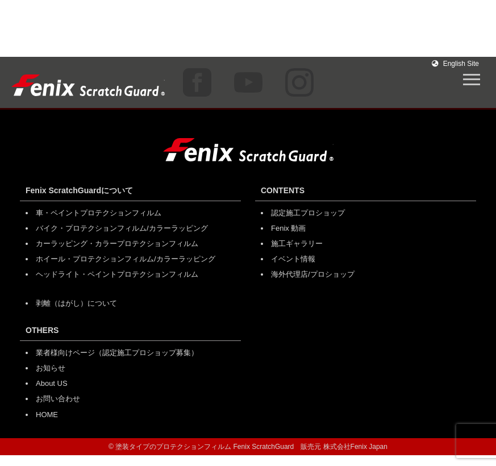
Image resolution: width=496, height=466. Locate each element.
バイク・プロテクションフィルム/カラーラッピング (122, 228)
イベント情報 (293, 259)
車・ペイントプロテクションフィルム (98, 213)
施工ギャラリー (297, 243)
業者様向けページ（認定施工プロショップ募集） (117, 352)
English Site (455, 64)
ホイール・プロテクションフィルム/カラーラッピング (125, 259)
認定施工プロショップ (308, 213)
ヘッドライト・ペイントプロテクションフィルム (117, 274)
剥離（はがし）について (76, 303)
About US (52, 383)
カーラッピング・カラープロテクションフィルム (117, 243)
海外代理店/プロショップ (313, 274)
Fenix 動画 (288, 228)
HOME (47, 414)
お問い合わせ (58, 398)
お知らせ (50, 368)
